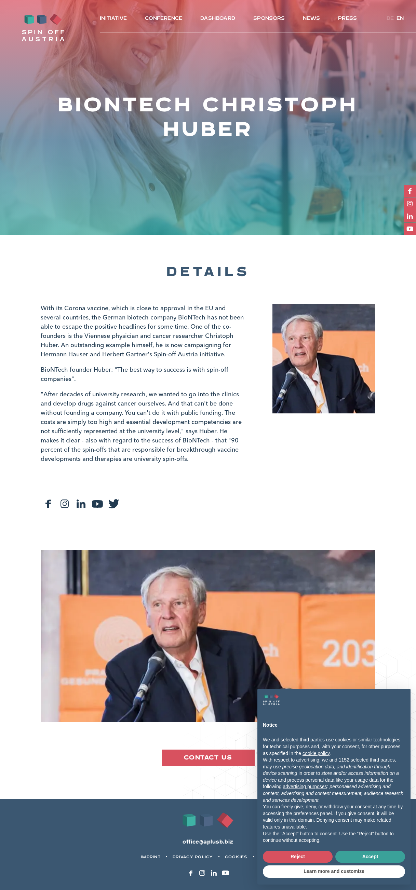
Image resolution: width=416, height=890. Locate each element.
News (311, 18)
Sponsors (269, 18)
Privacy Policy (193, 857)
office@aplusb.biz (208, 842)
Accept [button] (370, 856)
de (390, 18)
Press (347, 18)
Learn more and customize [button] (334, 871)
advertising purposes (305, 786)
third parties (382, 760)
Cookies (236, 857)
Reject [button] (298, 856)
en (400, 18)
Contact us (208, 757)
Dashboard (217, 18)
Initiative (113, 18)
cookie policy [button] (316, 753)
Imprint (151, 857)
